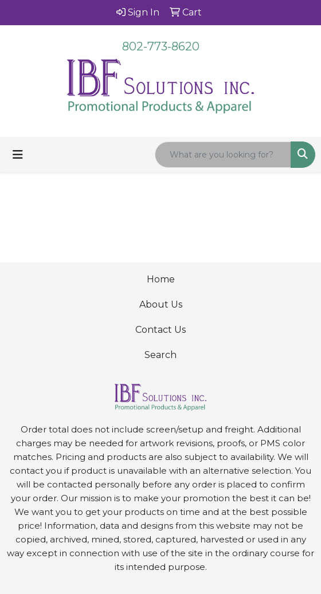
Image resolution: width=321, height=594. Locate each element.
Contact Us (160, 329)
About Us (160, 304)
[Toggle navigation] (18, 155)
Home (161, 279)
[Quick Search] (223, 154)
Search (160, 354)
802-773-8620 (160, 46)
